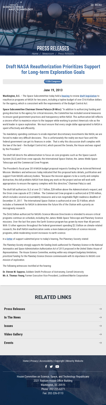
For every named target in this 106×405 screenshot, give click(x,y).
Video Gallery (13, 334)
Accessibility (46, 360)
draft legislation (88, 95)
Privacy (34, 360)
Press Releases (53, 49)
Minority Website (74, 360)
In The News (12, 317)
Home (35, 53)
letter (10, 238)
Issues (8, 326)
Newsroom (48, 53)
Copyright (59, 360)
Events (8, 343)
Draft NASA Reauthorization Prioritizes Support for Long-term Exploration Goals (53, 69)
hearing (65, 95)
